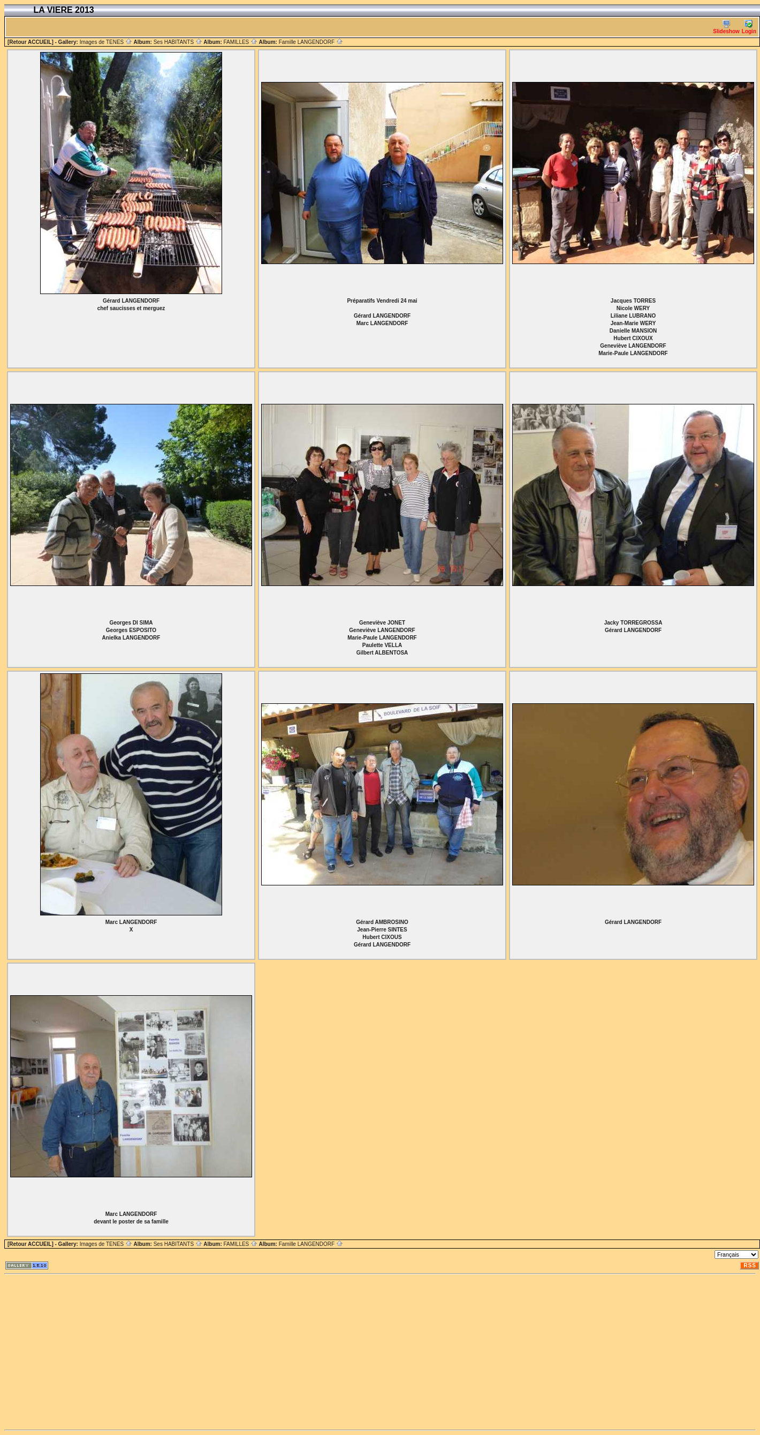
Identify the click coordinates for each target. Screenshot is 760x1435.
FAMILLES (240, 42)
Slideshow (726, 27)
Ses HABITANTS (178, 42)
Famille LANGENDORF (311, 42)
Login (749, 27)
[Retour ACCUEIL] (30, 42)
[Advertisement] (271, 1352)
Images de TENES (106, 42)
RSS (749, 1265)
